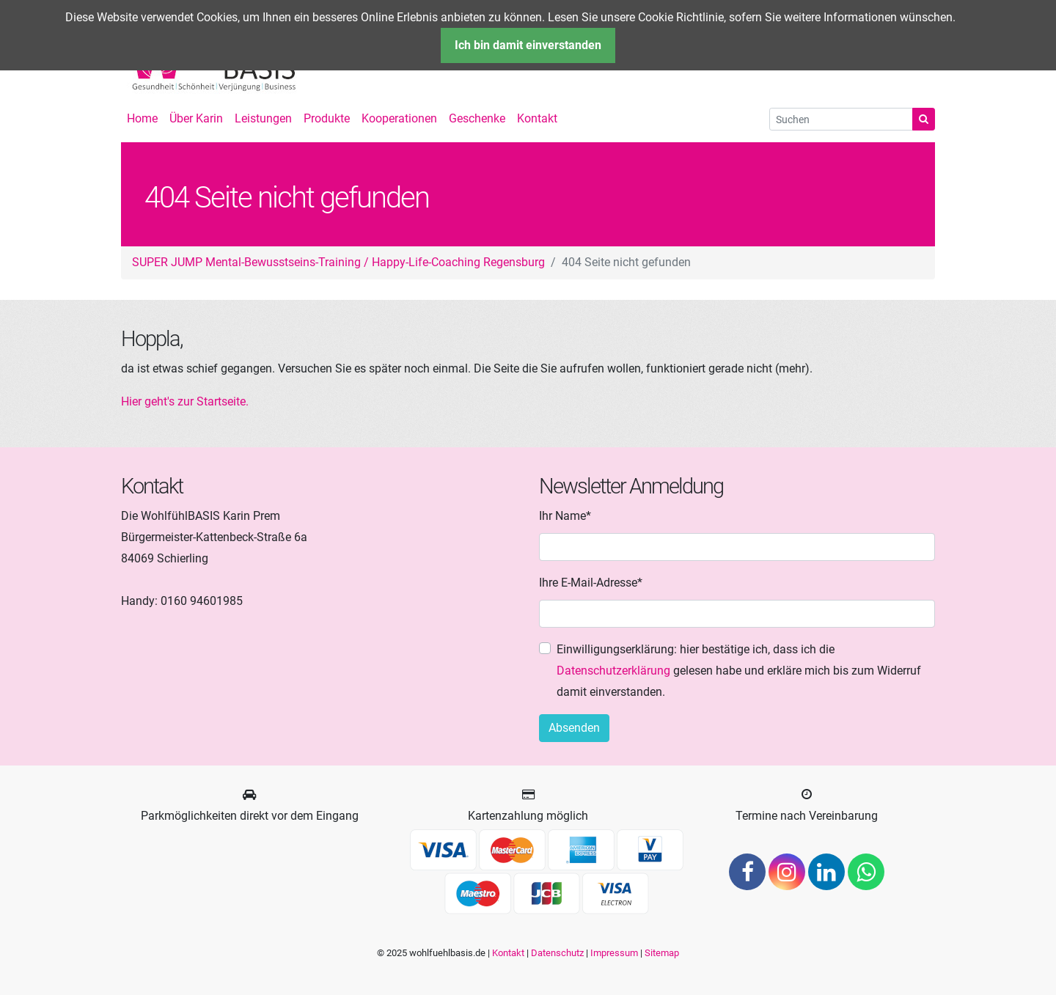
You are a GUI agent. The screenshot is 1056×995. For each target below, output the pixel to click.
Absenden (574, 728)
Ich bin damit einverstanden (528, 45)
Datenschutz (557, 952)
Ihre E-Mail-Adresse (590, 581)
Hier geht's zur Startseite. (185, 401)
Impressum (614, 952)
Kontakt (508, 952)
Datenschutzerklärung (613, 671)
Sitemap (662, 952)
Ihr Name (565, 514)
